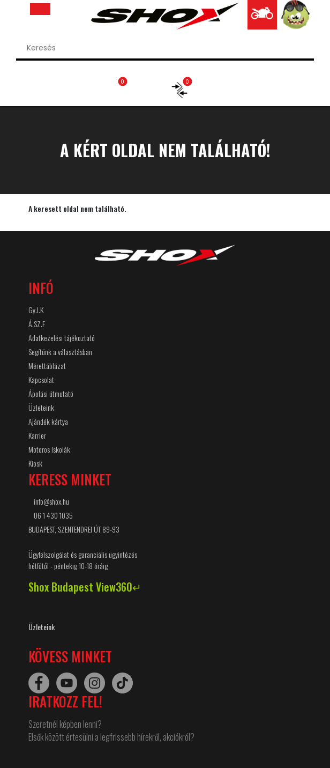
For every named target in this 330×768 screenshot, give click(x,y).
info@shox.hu (51, 501)
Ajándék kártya (48, 421)
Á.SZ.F (36, 323)
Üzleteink (41, 407)
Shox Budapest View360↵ (84, 587)
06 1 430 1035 (53, 515)
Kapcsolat (41, 379)
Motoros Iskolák (49, 449)
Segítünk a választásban (60, 351)
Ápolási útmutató (50, 393)
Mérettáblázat (47, 365)
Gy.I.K (35, 309)
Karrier (37, 435)
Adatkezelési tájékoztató (61, 337)
